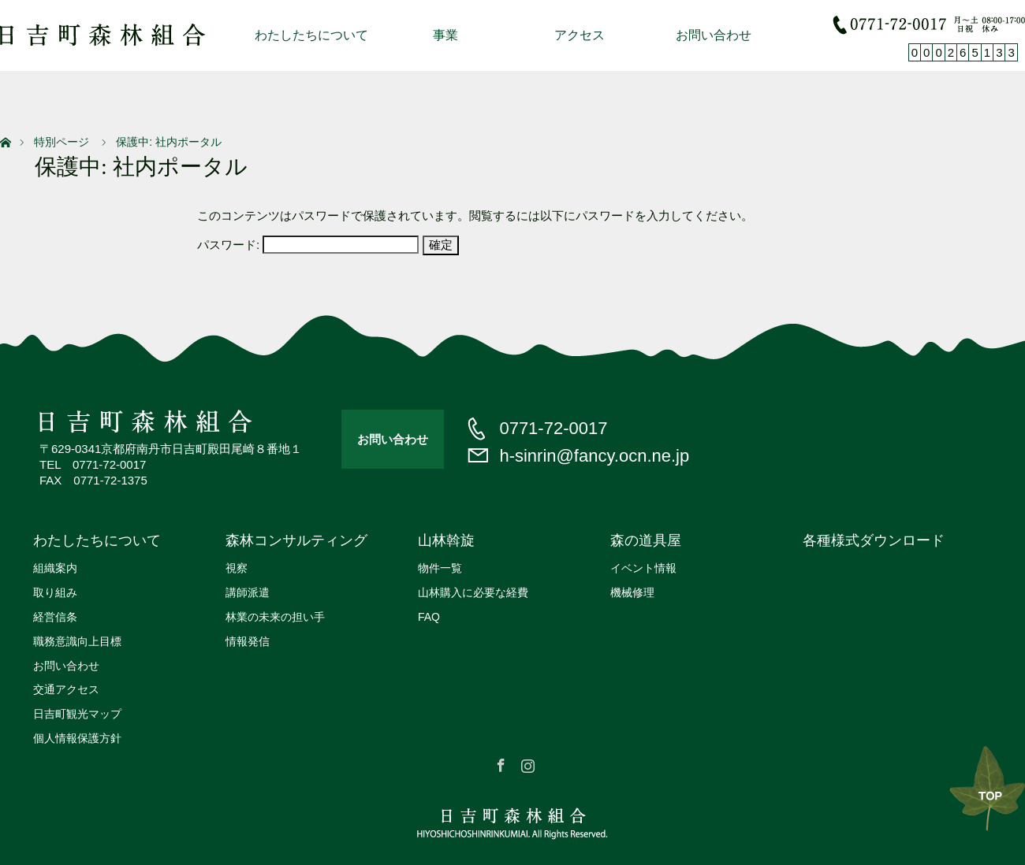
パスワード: (308, 244)
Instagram (526, 762)
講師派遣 (248, 592)
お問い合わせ (713, 35)
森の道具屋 (645, 540)
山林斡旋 (446, 540)
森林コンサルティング (296, 540)
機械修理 (632, 592)
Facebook (499, 762)
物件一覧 (440, 568)
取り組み (55, 592)
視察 (237, 568)
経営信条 (55, 617)
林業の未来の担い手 (275, 617)
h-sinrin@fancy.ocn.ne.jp (594, 456)
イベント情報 (643, 568)
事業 (445, 35)
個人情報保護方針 (77, 738)
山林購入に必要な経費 (473, 592)
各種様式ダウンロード (874, 540)
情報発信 (248, 641)
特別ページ (61, 142)
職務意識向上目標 (77, 641)
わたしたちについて (311, 35)
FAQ (429, 617)
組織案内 (55, 568)
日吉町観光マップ (77, 713)
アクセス (579, 35)
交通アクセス (66, 689)
